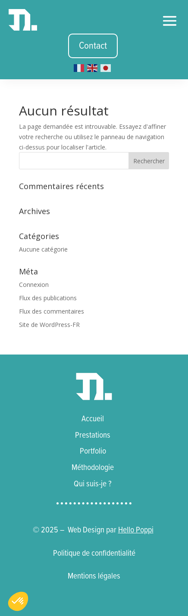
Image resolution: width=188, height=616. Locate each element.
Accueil (92, 419)
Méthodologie (93, 467)
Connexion (34, 284)
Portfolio (93, 451)
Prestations (92, 435)
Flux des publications (48, 298)
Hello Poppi (136, 530)
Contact (93, 46)
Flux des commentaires (51, 311)
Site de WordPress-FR (49, 324)
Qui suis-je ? (93, 484)
